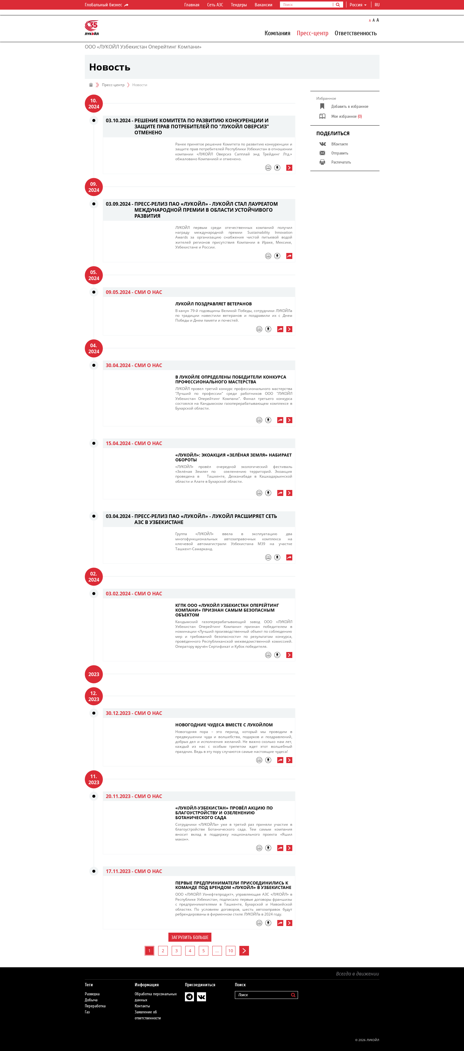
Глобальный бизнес (107, 5)
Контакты (142, 1006)
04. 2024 (93, 348)
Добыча (91, 1000)
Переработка (95, 1006)
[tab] (233, 169)
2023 (93, 674)
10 (230, 950)
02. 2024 (93, 576)
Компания (277, 32)
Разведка (92, 994)
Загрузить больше (189, 937)
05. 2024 (93, 275)
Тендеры (239, 5)
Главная (191, 5)
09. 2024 (93, 187)
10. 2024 (93, 103)
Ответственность (356, 32)
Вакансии (263, 5)
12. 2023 (93, 696)
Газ (87, 1012)
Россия (358, 5)
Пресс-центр (312, 32)
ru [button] (378, 5)
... (217, 950)
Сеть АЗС (215, 5)
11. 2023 (93, 779)
